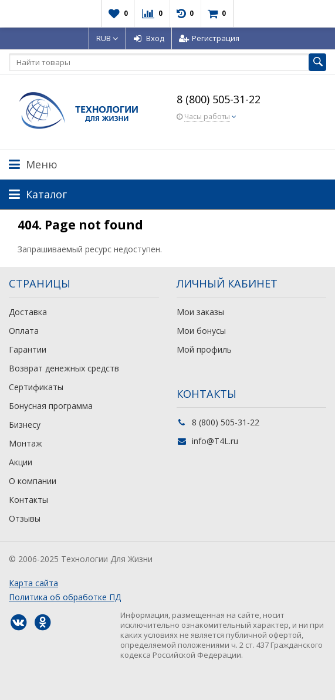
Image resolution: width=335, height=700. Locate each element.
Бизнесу (24, 424)
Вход (148, 38)
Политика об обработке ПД (65, 597)
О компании (32, 480)
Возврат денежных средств (64, 368)
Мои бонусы (201, 330)
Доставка (28, 311)
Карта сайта (33, 583)
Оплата (24, 330)
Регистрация (209, 38)
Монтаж (25, 443)
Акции (20, 462)
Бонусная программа (51, 405)
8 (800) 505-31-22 (218, 99)
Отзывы (24, 518)
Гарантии (27, 349)
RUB (107, 38)
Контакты (28, 499)
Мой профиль (204, 349)
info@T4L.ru (215, 441)
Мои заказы (200, 311)
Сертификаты (36, 387)
